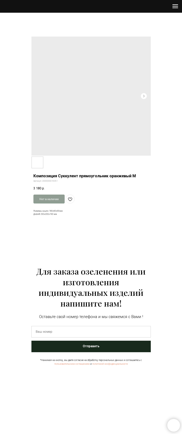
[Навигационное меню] (175, 6)
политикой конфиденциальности (110, 364)
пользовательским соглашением (72, 364)
